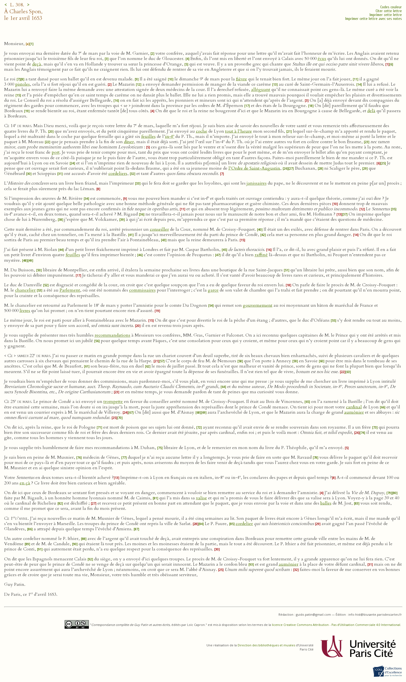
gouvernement (257, 305)
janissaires (257, 183)
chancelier (25, 290)
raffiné (261, 255)
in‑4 (169, 136)
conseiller (159, 229)
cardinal (354, 407)
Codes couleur (391, 7)
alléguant (260, 89)
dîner (129, 142)
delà (371, 111)
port (56, 152)
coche (201, 131)
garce (213, 290)
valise (201, 498)
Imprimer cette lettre (386, 14)
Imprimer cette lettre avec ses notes (373, 18)
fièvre (241, 79)
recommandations (112, 335)
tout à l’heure (238, 131)
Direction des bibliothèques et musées (266, 645)
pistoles (22, 84)
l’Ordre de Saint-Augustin (254, 168)
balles (325, 503)
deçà (36, 64)
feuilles (148, 136)
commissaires (142, 290)
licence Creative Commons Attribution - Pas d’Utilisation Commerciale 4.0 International (336, 625)
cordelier (244, 524)
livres (25, 311)
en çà (25, 483)
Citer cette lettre (389, 11)
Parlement (70, 290)
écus (322, 59)
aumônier (354, 412)
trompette (113, 401)
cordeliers (117, 173)
